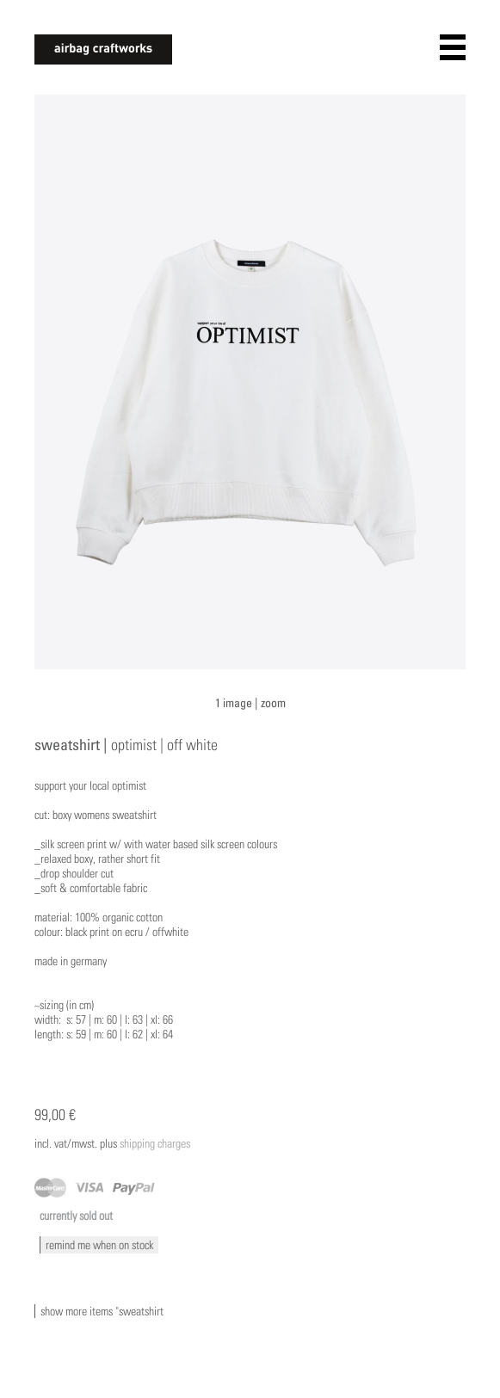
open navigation (453, 47)
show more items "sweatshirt (102, 1311)
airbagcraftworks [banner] (103, 49)
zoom (273, 702)
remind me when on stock (99, 1245)
